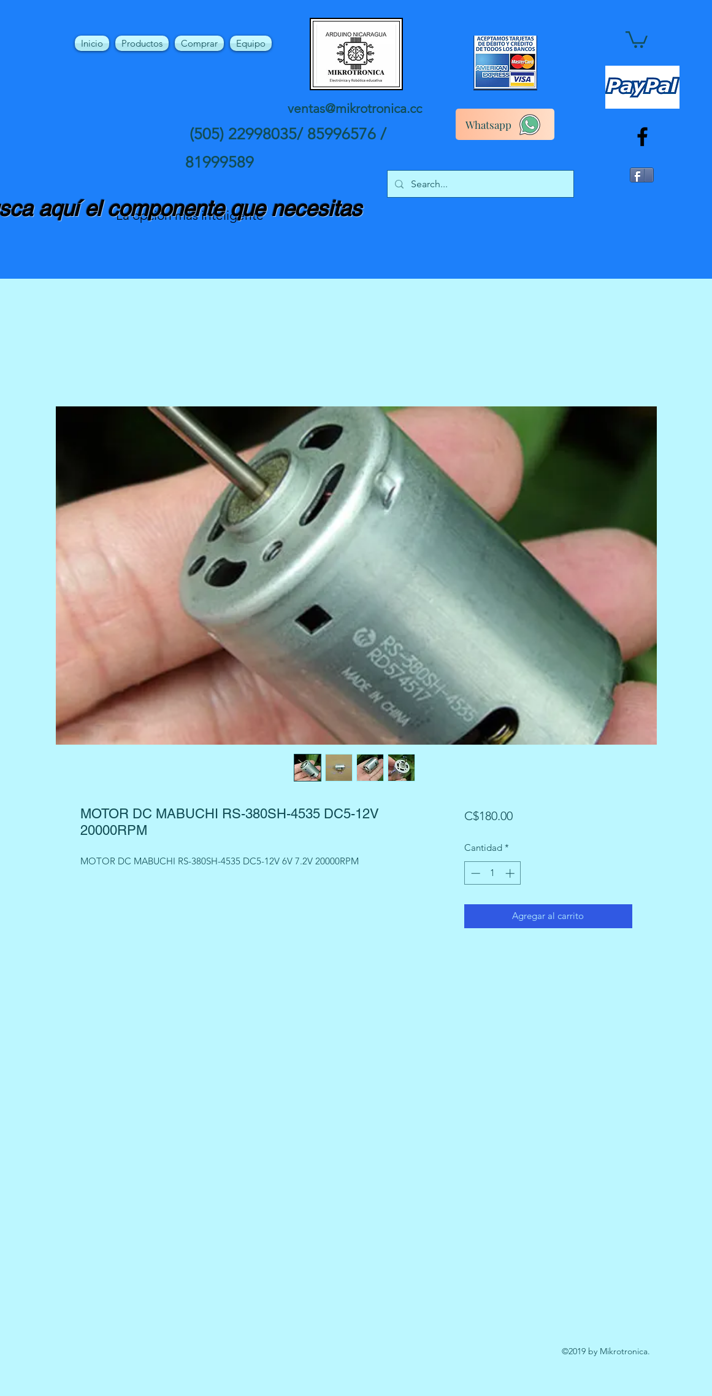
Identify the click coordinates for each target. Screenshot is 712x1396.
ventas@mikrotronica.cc (355, 108)
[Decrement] (474, 873)
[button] (637, 38)
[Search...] (479, 184)
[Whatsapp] (505, 124)
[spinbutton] (493, 873)
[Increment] (511, 873)
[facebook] (642, 136)
